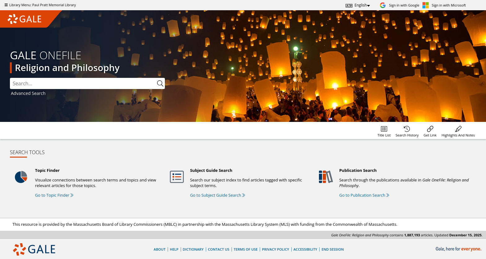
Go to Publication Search (364, 195)
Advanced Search (28, 93)
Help (174, 249)
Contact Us (218, 249)
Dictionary (193, 249)
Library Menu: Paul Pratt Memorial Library (39, 4)
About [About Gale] (160, 249)
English (361, 5)
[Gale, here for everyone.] (459, 249)
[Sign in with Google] (399, 5)
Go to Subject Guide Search (217, 195)
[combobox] (83, 83)
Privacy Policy (275, 249)
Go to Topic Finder (54, 195)
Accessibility (305, 249)
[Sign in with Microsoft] (444, 5)
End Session (332, 249)
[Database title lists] (384, 130)
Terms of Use (246, 249)
